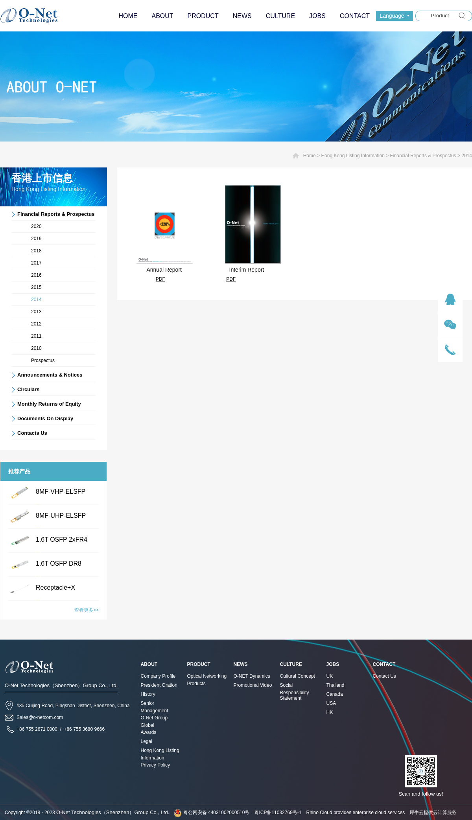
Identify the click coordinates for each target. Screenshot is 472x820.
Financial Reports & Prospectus (423, 155)
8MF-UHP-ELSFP (61, 515)
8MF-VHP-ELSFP (60, 491)
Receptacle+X (55, 587)
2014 (466, 155)
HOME (127, 16)
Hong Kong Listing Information (352, 155)
